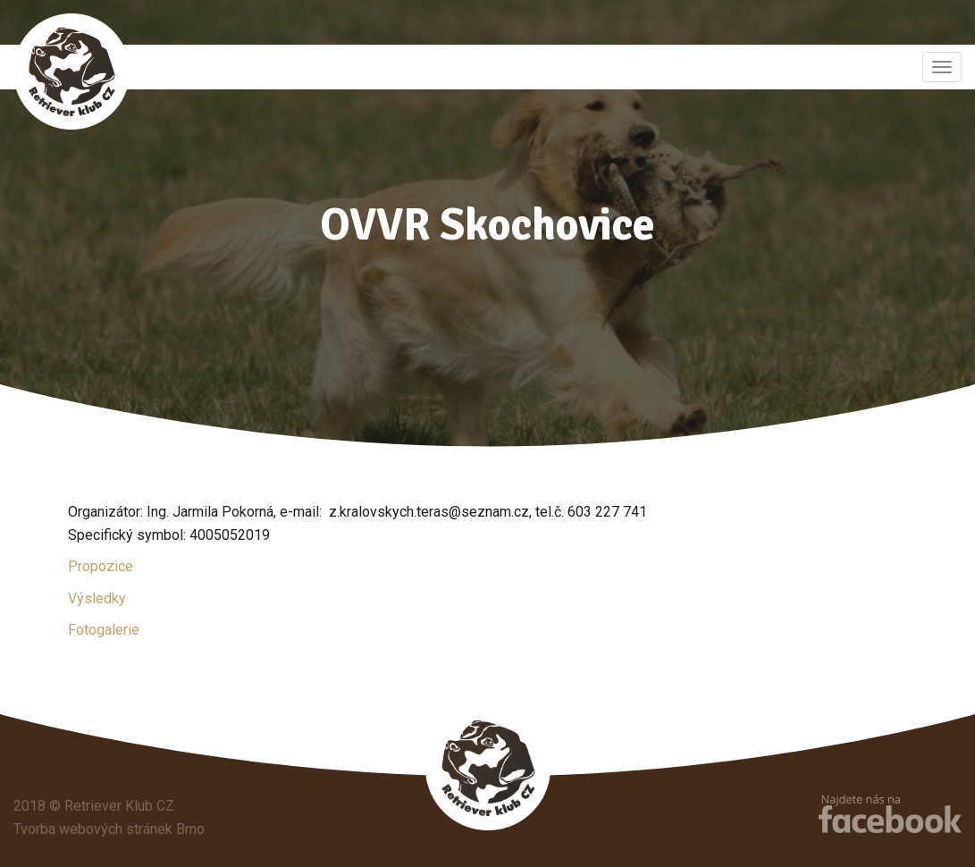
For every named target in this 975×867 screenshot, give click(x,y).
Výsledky (97, 598)
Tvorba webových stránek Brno (109, 829)
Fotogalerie (103, 629)
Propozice (100, 566)
